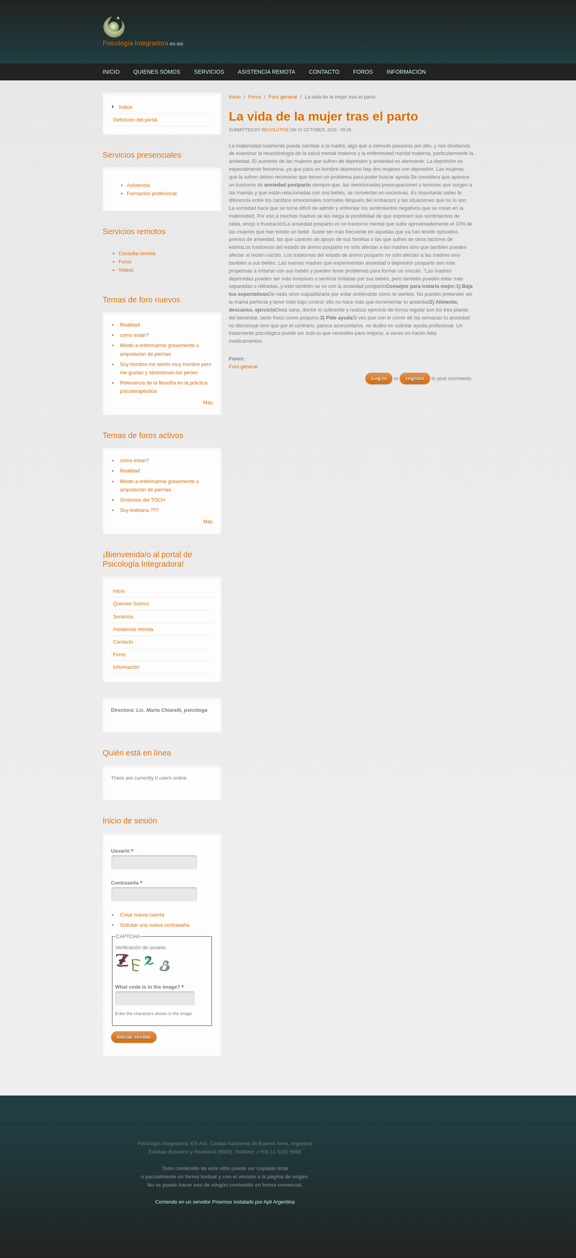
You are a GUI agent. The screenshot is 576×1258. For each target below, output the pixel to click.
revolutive (275, 129)
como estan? (134, 335)
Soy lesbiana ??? (139, 510)
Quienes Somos (156, 72)
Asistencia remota (266, 72)
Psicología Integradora (135, 43)
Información (406, 72)
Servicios (209, 72)
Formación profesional (152, 193)
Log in (378, 378)
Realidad (130, 325)
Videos (126, 270)
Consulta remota (137, 253)
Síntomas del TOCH (142, 500)
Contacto (324, 72)
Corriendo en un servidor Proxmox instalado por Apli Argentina (225, 1202)
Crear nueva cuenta (142, 915)
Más (208, 402)
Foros (363, 72)
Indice (125, 107)
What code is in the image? (149, 987)
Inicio (111, 72)
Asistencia (138, 185)
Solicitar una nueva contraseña (154, 925)
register (415, 378)
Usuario (122, 851)
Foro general (282, 97)
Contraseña (126, 883)
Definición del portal (135, 120)
